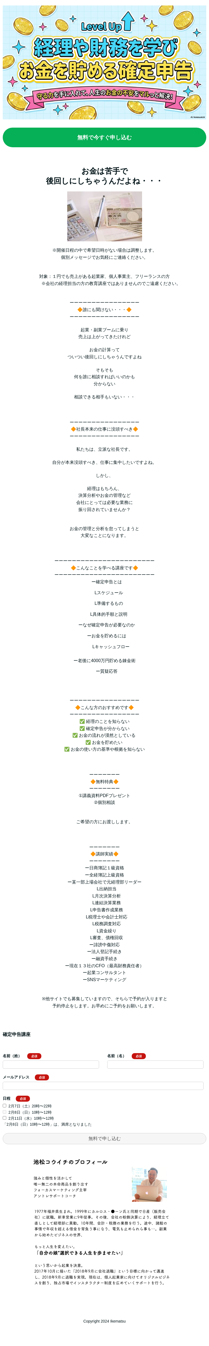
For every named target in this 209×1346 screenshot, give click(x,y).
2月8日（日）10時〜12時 (30, 1112)
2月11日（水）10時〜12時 (31, 1118)
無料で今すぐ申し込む (104, 137)
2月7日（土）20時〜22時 (30, 1106)
